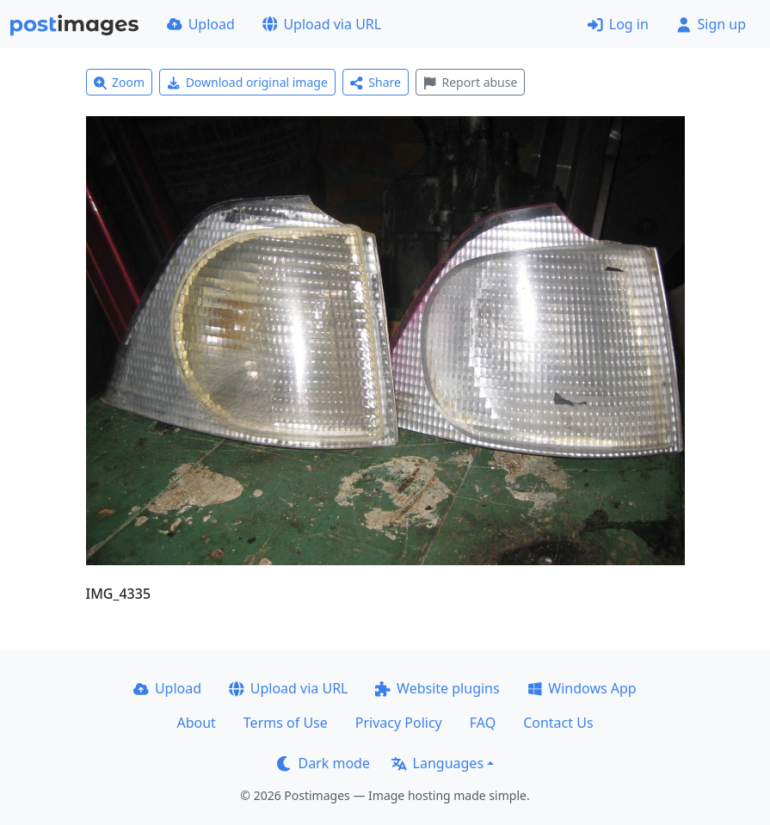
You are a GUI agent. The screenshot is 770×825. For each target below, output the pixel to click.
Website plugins (437, 688)
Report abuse (470, 82)
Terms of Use (285, 722)
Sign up (711, 24)
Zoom (119, 82)
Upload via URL (321, 24)
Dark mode (323, 763)
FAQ (483, 722)
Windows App (582, 688)
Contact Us (558, 722)
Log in (618, 24)
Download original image (247, 82)
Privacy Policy (398, 722)
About (195, 722)
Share (375, 82)
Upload (201, 24)
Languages (437, 763)
